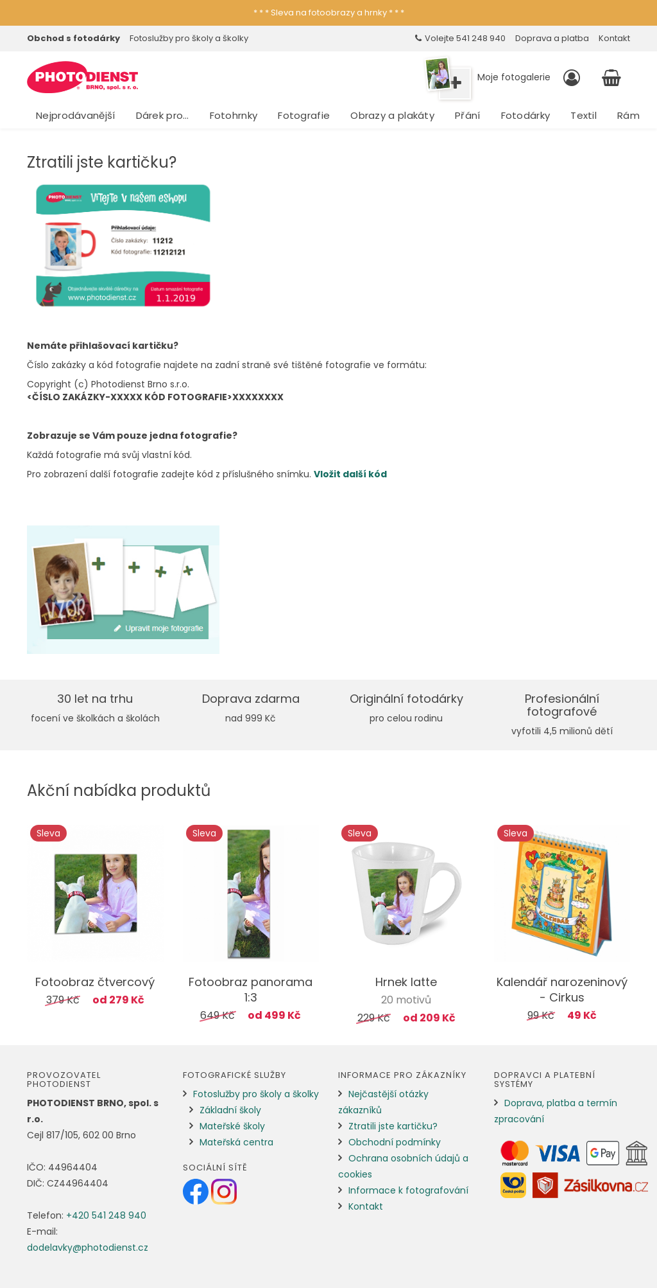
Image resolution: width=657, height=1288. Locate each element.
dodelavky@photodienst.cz (87, 1247)
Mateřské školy (232, 1126)
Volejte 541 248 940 (460, 38)
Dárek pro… (162, 115)
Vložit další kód (350, 474)
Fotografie (304, 115)
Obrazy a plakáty (392, 115)
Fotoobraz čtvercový (95, 982)
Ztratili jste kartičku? (393, 1126)
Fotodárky (525, 115)
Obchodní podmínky (394, 1142)
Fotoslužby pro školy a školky (189, 38)
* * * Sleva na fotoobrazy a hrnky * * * (328, 12)
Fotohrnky (234, 115)
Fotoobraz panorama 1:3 (250, 989)
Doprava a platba (552, 38)
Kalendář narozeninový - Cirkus (562, 989)
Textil (583, 115)
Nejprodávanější (75, 115)
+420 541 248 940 (106, 1215)
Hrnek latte (406, 982)
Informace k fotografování (408, 1190)
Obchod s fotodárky (73, 38)
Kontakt (614, 38)
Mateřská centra (236, 1142)
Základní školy (230, 1110)
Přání (468, 115)
